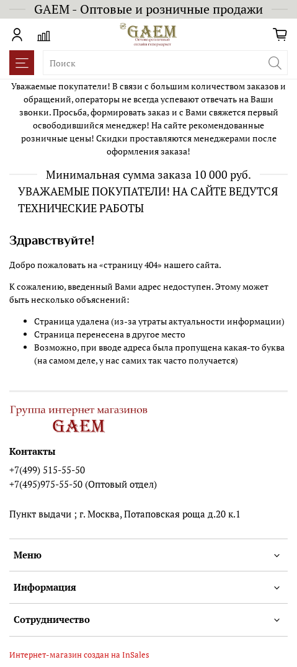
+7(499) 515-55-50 (47, 469)
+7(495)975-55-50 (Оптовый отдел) (83, 484)
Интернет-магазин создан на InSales (79, 655)
